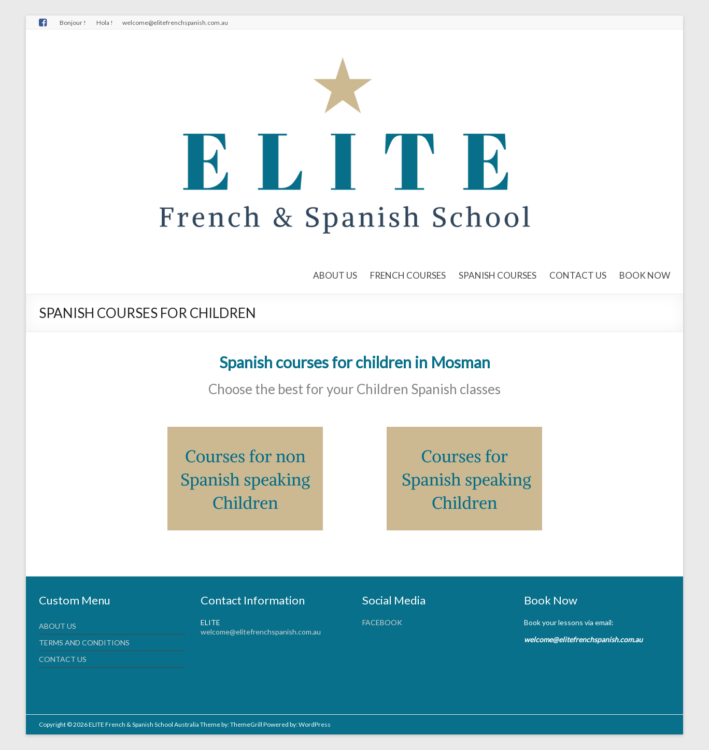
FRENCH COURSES (408, 275)
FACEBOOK (382, 622)
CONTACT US (577, 275)
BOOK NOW (644, 275)
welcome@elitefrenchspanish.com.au (261, 631)
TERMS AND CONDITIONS (84, 642)
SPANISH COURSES (497, 275)
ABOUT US (335, 275)
